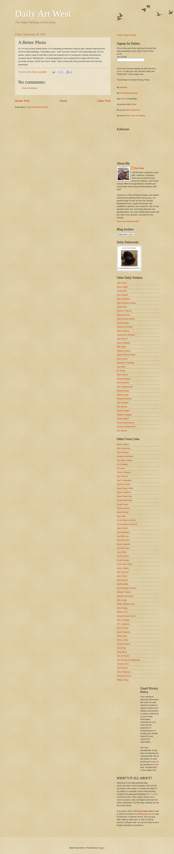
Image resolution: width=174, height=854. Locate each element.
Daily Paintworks (132, 110)
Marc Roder (122, 576)
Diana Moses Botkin (126, 319)
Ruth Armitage (123, 620)
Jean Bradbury (123, 532)
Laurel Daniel (123, 556)
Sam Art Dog (122, 628)
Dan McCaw (122, 476)
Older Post (103, 100)
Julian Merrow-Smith (126, 355)
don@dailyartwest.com (144, 814)
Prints (123, 98)
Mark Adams (122, 374)
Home (63, 100)
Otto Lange (122, 600)
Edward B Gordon (125, 327)
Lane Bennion (123, 548)
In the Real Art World (126, 520)
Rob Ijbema (122, 407)
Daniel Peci (122, 307)
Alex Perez (122, 283)
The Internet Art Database (128, 660)
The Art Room (123, 656)
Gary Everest (123, 512)
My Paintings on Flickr (127, 588)
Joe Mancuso (123, 536)
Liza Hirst (121, 367)
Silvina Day (122, 636)
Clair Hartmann (124, 299)
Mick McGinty (123, 382)
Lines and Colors (124, 564)
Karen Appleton (124, 544)
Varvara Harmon (124, 676)
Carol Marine (122, 295)
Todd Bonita (122, 668)
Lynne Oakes (123, 568)
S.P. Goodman (123, 624)
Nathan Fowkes (124, 592)
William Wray (123, 680)
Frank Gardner (123, 508)
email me (121, 71)
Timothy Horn (123, 664)
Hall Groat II (122, 339)
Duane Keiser (123, 323)
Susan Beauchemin (125, 423)
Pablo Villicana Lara (126, 604)
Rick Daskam (123, 402)
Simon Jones (122, 640)
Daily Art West (43, 13)
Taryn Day (121, 648)
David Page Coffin (125, 488)
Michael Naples (124, 379)
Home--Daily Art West (126, 35)
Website (123, 87)
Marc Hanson (123, 572)
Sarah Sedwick (123, 632)
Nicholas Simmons (125, 596)
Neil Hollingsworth (125, 387)
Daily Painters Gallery (126, 303)
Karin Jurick (122, 359)
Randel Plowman (124, 398)
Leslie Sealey (123, 560)
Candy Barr (122, 291)
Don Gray (139, 168)
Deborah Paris (123, 315)
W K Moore (122, 431)
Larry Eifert (122, 552)
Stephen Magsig (124, 415)
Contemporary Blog (128, 93)
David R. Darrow (124, 311)
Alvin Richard (123, 452)
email (155, 764)
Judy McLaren (123, 540)
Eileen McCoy (123, 331)
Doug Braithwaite (124, 500)
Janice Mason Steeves (127, 524)
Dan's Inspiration (124, 480)
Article (134, 104)
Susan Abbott (123, 418)
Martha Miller (122, 584)
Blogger (100, 848)
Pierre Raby (122, 608)
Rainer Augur (123, 395)
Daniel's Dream (124, 484)
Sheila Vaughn (123, 410)
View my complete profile (128, 221)
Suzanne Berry (123, 644)
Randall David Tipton (126, 616)
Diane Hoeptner (124, 492)
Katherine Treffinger (126, 363)
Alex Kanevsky (123, 448)
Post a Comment (29, 88)
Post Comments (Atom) (37, 107)
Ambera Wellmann (125, 456)
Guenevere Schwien (126, 335)
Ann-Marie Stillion (125, 460)
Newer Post (22, 100)
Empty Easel (122, 504)
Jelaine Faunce (124, 351)
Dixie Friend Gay (124, 496)
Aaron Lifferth (123, 444)
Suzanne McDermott (126, 426)
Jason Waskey (123, 343)
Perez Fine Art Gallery (135, 115)
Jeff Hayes (121, 347)
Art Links (121, 468)
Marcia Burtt (122, 580)
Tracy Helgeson (124, 672)
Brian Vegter (122, 287)
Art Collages (122, 464)
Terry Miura (122, 652)
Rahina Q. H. (122, 612)
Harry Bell (121, 516)
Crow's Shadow (124, 472)
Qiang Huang (123, 390)
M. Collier (121, 371)
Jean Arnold (122, 528)
